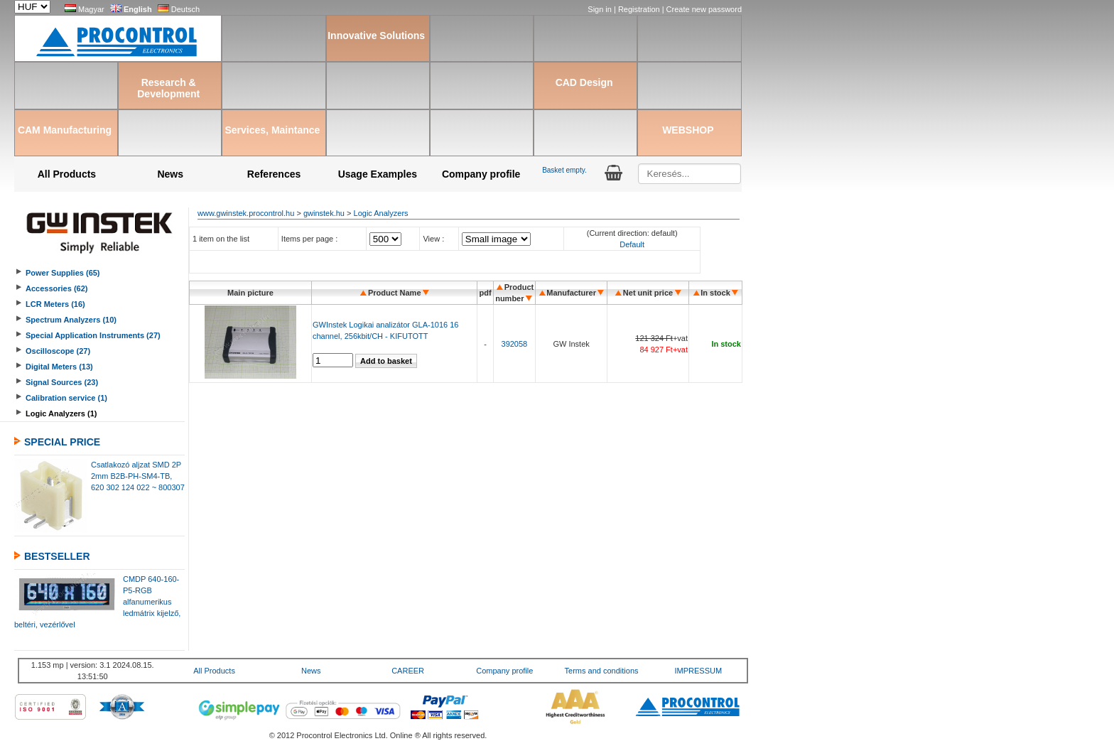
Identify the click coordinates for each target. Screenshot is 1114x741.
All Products (67, 174)
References (274, 174)
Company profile (481, 174)
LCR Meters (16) (55, 304)
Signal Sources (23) (62, 382)
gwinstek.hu (324, 213)
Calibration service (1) (66, 398)
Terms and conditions (602, 670)
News (170, 174)
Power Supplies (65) (63, 273)
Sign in (601, 9)
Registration (640, 9)
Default (632, 244)
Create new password (704, 9)
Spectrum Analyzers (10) (71, 319)
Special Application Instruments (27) (93, 335)
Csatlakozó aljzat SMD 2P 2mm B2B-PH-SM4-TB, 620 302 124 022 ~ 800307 (138, 476)
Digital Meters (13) (59, 366)
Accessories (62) (56, 288)
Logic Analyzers (381, 213)
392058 (515, 344)
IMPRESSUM (699, 670)
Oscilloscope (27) (58, 351)
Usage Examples (377, 174)
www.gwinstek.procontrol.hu (246, 213)
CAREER (407, 670)
